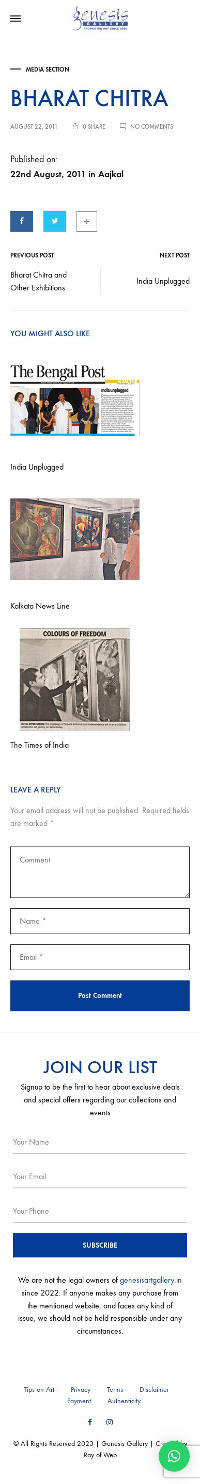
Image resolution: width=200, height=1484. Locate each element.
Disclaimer (154, 1389)
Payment (79, 1400)
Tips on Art (39, 1389)
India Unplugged (163, 281)
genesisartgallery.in (151, 1280)
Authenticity (124, 1400)
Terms (115, 1389)
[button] (174, 1456)
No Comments (151, 126)
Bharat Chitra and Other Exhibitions (38, 281)
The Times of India (39, 745)
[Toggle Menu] (15, 19)
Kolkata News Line (40, 606)
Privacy (80, 1389)
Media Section (47, 69)
